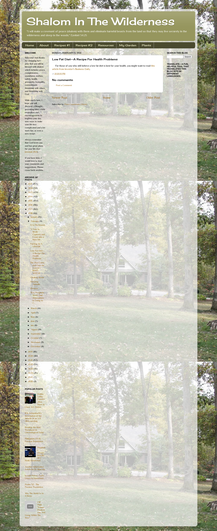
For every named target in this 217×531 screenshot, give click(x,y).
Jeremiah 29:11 (31, 152)
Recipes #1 (62, 45)
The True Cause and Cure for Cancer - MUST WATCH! (37, 267)
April (33, 312)
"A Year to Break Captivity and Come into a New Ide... (37, 234)
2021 (30, 360)
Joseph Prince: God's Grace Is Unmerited (34, 476)
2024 (31, 373)
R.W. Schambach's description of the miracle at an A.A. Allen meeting (33, 417)
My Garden (127, 45)
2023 (31, 369)
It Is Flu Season (37, 225)
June (33, 321)
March (34, 308)
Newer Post (59, 97)
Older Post (153, 97)
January (34, 217)
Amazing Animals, (35, 282)
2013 (30, 192)
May (33, 317)
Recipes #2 (84, 45)
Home (29, 45)
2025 (31, 377)
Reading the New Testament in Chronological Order (34, 430)
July (33, 325)
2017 (30, 209)
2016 (30, 205)
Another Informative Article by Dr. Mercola (35, 468)
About (44, 45)
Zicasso (34, 288)
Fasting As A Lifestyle (36, 245)
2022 (31, 364)
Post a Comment (64, 85)
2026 (31, 381)
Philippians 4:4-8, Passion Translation (34, 439)
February (35, 221)
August (34, 329)
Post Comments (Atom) (75, 104)
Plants (146, 45)
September (36, 334)
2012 (30, 188)
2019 (30, 351)
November (36, 342)
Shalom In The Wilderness (100, 21)
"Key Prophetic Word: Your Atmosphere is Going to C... (37, 297)
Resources (106, 45)
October (35, 338)
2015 (30, 201)
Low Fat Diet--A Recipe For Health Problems (37, 255)
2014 (30, 196)
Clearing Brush (37, 277)
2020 (31, 356)
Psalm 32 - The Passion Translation (34, 485)
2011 (30, 184)
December (36, 346)
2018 (30, 213)
